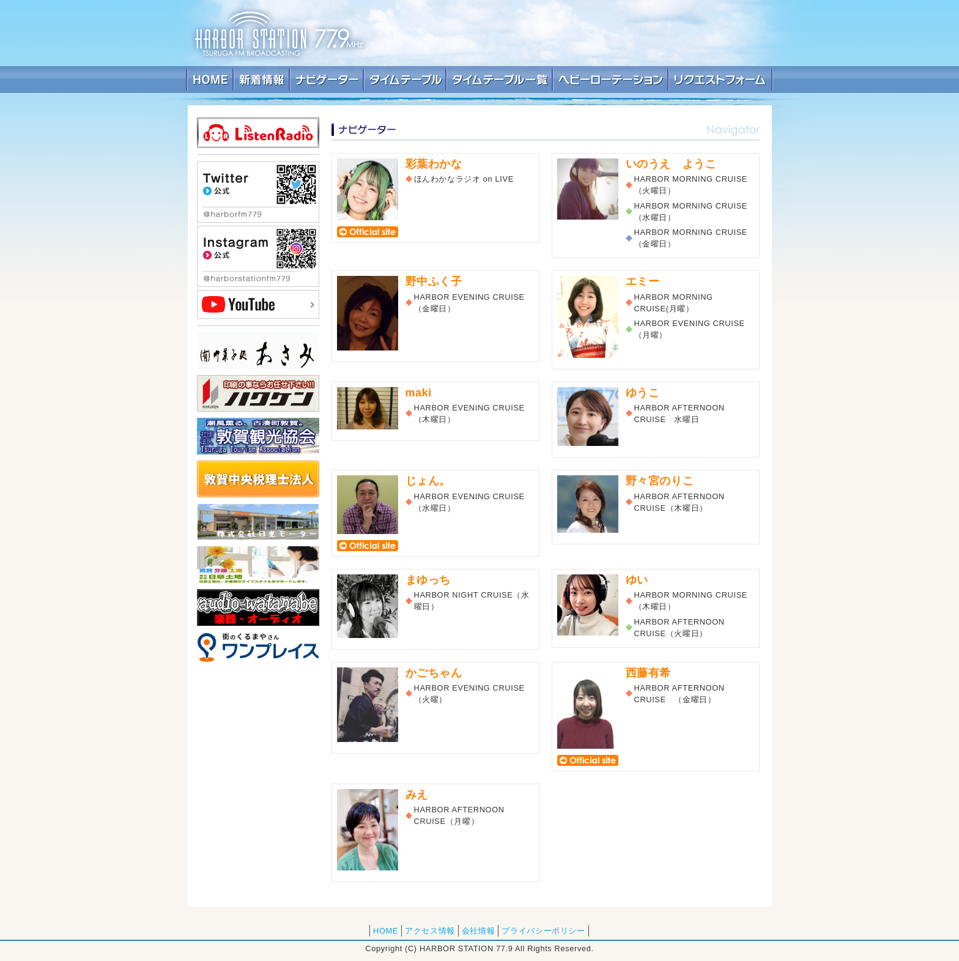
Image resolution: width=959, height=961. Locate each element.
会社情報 (478, 930)
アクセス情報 (430, 930)
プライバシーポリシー (543, 930)
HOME (385, 930)
